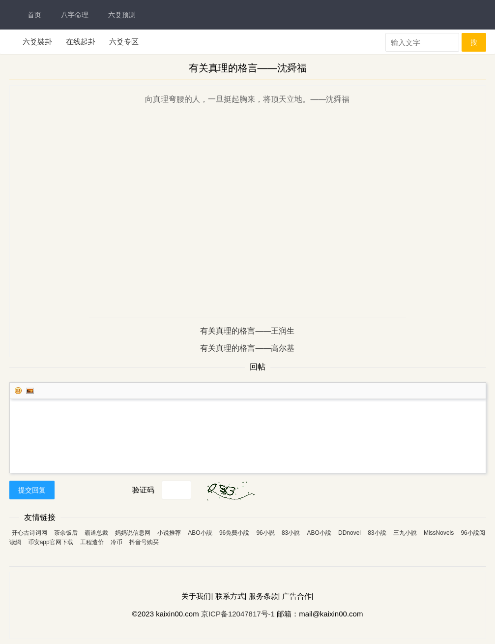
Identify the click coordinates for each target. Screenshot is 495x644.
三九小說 (405, 532)
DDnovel (349, 532)
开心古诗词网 (29, 532)
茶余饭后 (66, 532)
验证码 (143, 490)
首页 (34, 15)
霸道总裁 (96, 532)
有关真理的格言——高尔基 (247, 348)
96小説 (265, 532)
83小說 (291, 532)
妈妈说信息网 (132, 532)
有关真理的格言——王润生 (247, 331)
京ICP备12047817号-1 (238, 614)
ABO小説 (200, 532)
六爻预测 (122, 15)
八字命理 (74, 15)
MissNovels (439, 532)
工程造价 (92, 542)
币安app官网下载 (50, 542)
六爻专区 (124, 41)
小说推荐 (169, 532)
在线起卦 (80, 41)
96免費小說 (234, 532)
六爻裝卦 (37, 41)
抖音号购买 (144, 542)
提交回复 (32, 490)
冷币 (116, 542)
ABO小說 (319, 532)
